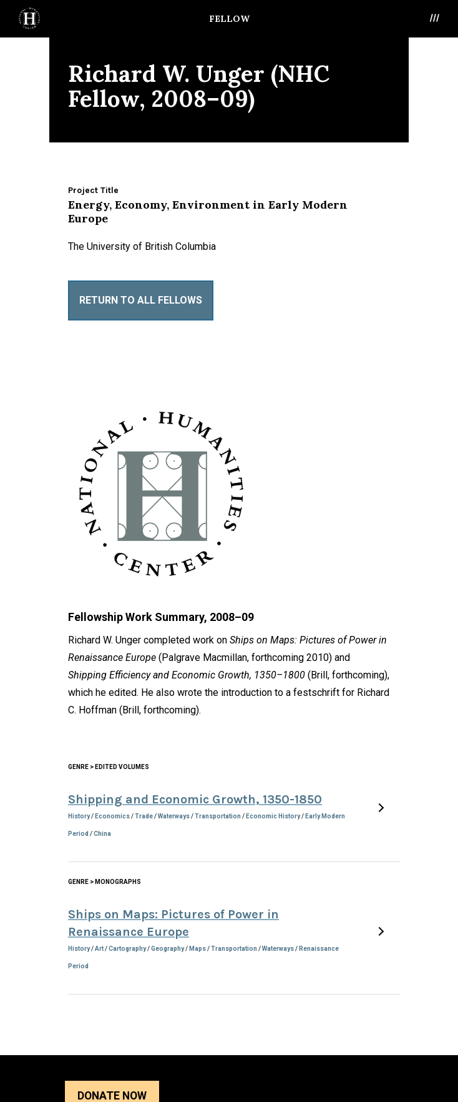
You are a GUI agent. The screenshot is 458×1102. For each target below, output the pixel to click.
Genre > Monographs (104, 881)
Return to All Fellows (140, 300)
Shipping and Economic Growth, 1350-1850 (195, 799)
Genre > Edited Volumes (108, 766)
